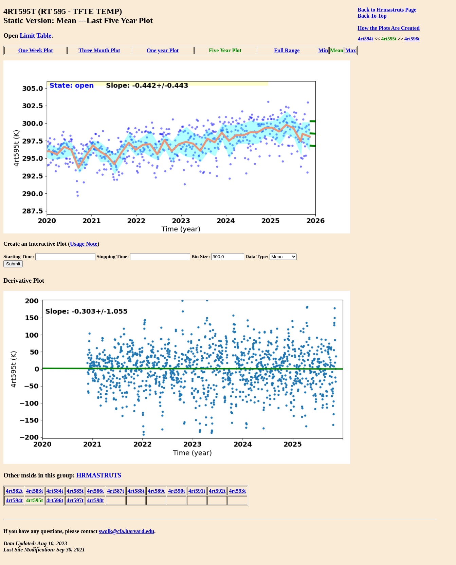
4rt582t (14, 491)
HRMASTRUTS (98, 475)
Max (350, 50)
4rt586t (95, 491)
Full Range (286, 50)
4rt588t (136, 491)
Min (323, 50)
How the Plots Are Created (388, 28)
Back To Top (372, 16)
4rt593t (237, 491)
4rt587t (115, 491)
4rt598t (95, 500)
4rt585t (75, 491)
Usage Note (83, 244)
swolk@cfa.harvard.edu (126, 531)
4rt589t (156, 491)
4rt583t (34, 491)
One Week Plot (35, 50)
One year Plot (163, 50)
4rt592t (217, 491)
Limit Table (35, 35)
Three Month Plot (99, 50)
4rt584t (55, 491)
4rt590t (176, 491)
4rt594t (365, 38)
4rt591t (196, 491)
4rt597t (75, 500)
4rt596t (412, 38)
